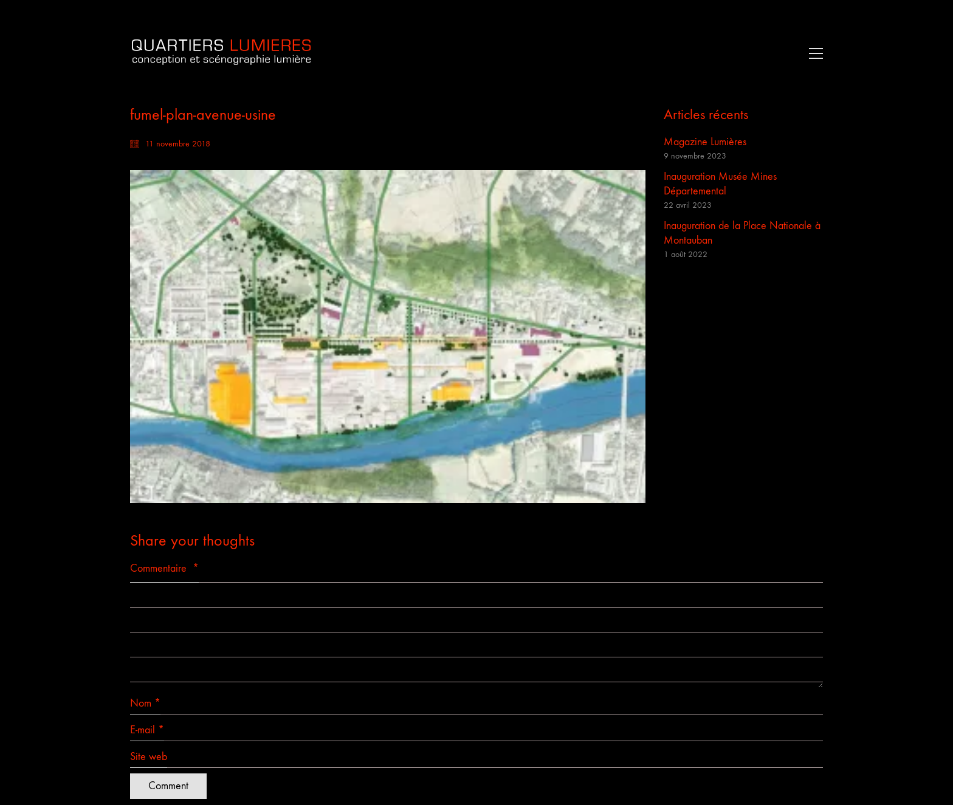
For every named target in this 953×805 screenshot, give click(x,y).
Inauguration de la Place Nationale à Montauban (742, 233)
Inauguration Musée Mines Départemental (720, 183)
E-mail (147, 730)
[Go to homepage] (221, 53)
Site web (148, 756)
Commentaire (164, 568)
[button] (813, 53)
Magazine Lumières (705, 141)
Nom (145, 703)
